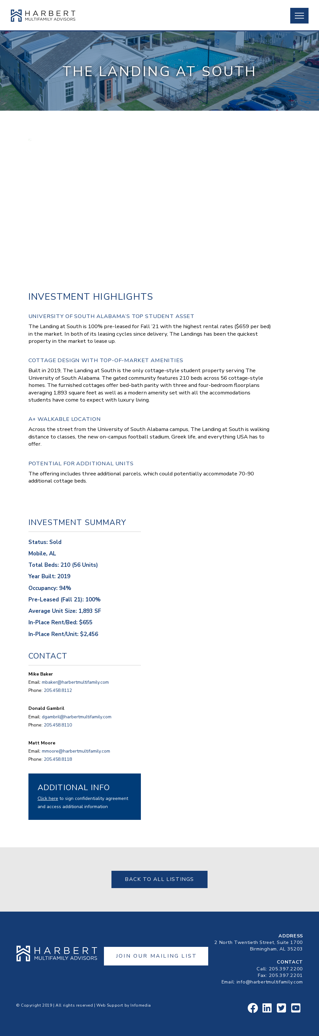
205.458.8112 (58, 690)
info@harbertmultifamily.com (270, 982)
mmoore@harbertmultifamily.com (76, 751)
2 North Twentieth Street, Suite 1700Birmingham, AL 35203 (258, 945)
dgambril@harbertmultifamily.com (76, 717)
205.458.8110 (58, 725)
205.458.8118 (58, 759)
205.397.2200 (286, 968)
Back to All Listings (159, 879)
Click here (48, 798)
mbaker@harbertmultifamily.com (75, 682)
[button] (299, 16)
